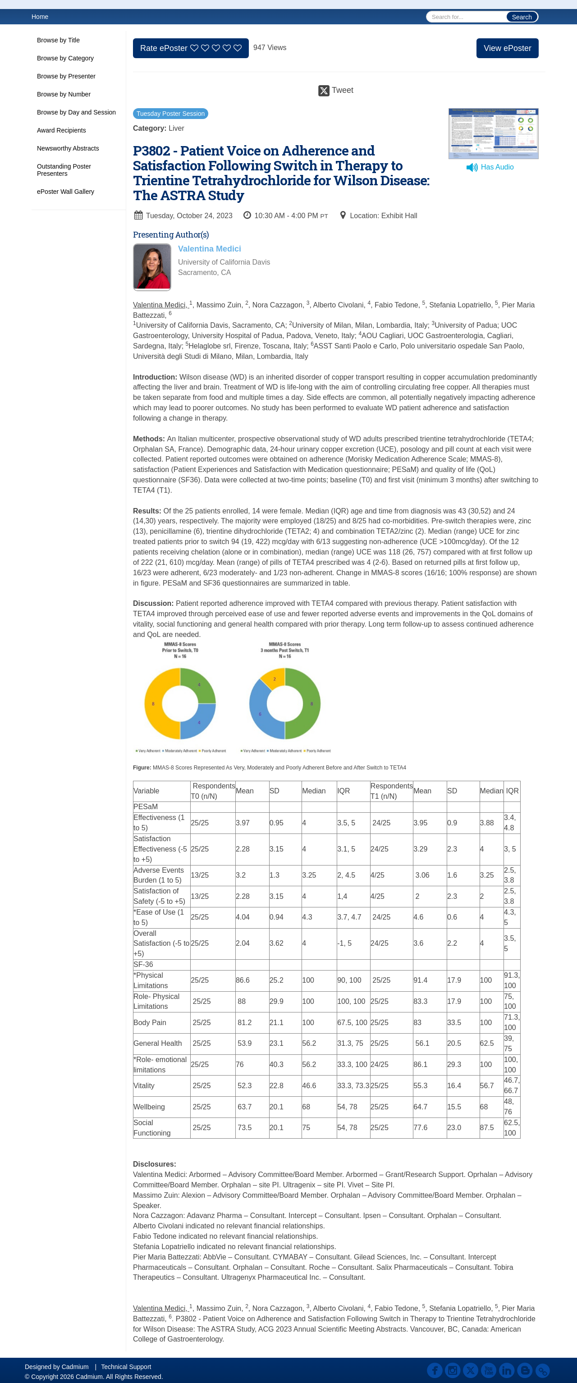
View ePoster (507, 48)
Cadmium (75, 1366)
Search (522, 17)
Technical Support (126, 1366)
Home (40, 16)
